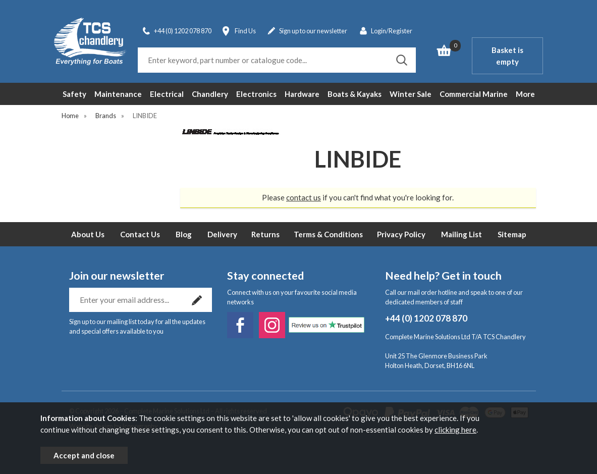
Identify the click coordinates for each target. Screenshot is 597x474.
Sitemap (512, 234)
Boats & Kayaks (355, 93)
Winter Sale (410, 93)
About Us (87, 234)
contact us (303, 197)
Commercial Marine (474, 93)
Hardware (302, 93)
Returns (265, 234)
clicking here (455, 429)
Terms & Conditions (328, 234)
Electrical (167, 93)
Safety (74, 93)
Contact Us (140, 234)
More (525, 93)
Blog (184, 234)
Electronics (256, 93)
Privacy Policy (401, 234)
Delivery (222, 234)
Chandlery (210, 93)
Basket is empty (507, 55)
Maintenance (118, 93)
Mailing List (461, 234)
